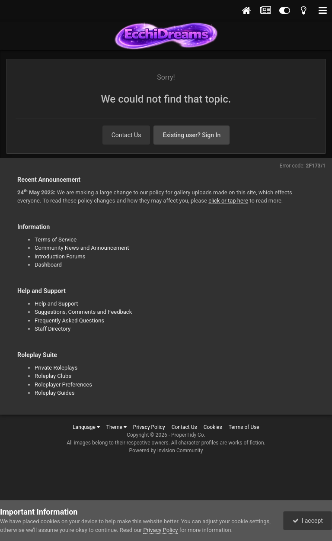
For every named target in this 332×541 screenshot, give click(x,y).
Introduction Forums (60, 256)
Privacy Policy (149, 427)
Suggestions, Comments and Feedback (83, 312)
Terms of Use (244, 427)
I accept (308, 520)
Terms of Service (56, 239)
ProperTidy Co (187, 435)
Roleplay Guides (54, 393)
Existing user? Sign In (191, 135)
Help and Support (56, 303)
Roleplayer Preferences (63, 384)
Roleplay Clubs (53, 376)
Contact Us (126, 135)
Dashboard (48, 264)
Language (86, 427)
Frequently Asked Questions (69, 320)
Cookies (213, 427)
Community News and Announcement (82, 248)
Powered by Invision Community (166, 451)
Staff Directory (52, 328)
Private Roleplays (56, 367)
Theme (116, 427)
